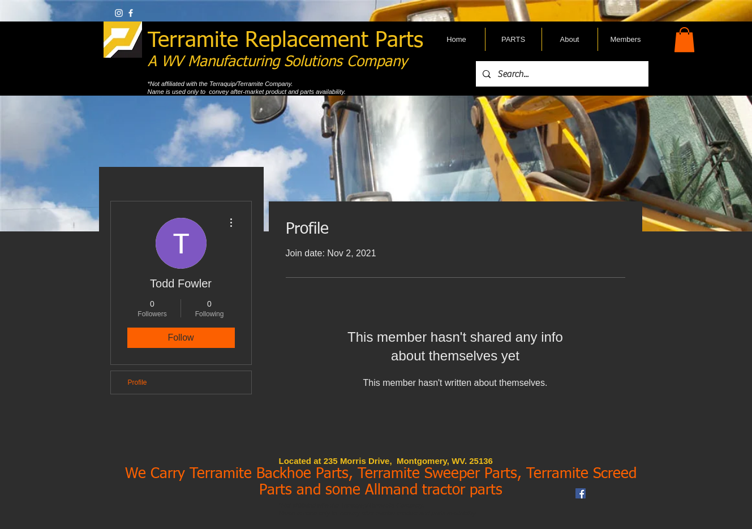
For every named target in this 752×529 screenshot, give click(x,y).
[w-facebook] (131, 13)
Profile (137, 382)
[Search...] (561, 74)
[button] (684, 39)
